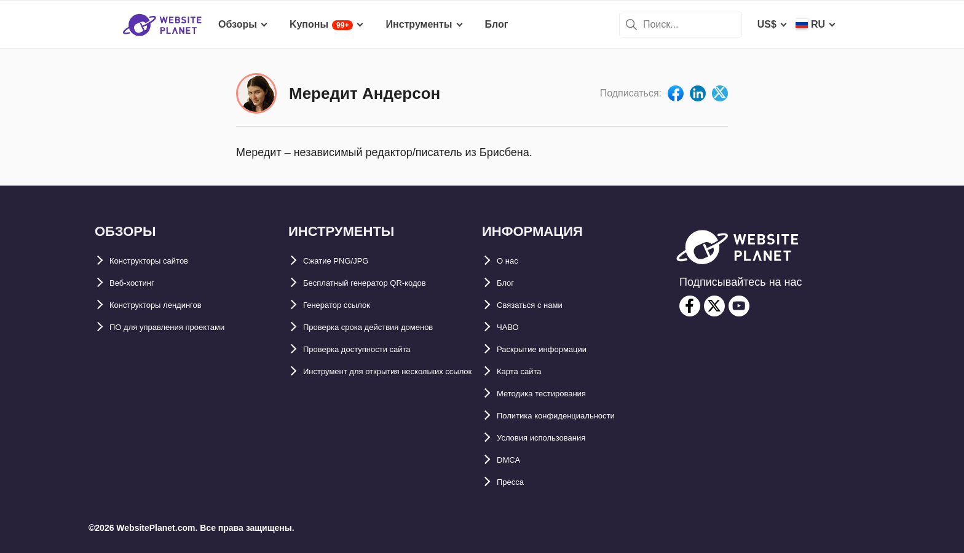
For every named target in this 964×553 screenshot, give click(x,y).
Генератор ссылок (347, 305)
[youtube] (739, 306)
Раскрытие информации (556, 349)
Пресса (514, 482)
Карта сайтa (526, 371)
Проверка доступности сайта (374, 349)
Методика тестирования (555, 393)
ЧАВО (511, 327)
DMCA (511, 460)
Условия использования (556, 438)
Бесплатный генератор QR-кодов (384, 283)
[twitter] (714, 306)
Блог (508, 283)
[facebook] (689, 306)
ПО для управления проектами (185, 327)
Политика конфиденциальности (575, 415)
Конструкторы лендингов (171, 305)
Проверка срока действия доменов (389, 327)
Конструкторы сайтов (162, 261)
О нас (510, 261)
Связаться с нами (540, 305)
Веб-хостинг (138, 283)
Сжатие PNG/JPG (344, 261)
